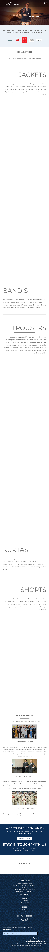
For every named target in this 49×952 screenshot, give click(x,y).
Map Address (25, 902)
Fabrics (24, 909)
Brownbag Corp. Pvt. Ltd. (38, 945)
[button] (21, 24)
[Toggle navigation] (3, 3)
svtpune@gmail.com (26, 891)
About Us (24, 897)
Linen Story (24, 911)
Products (24, 898)
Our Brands (24, 900)
